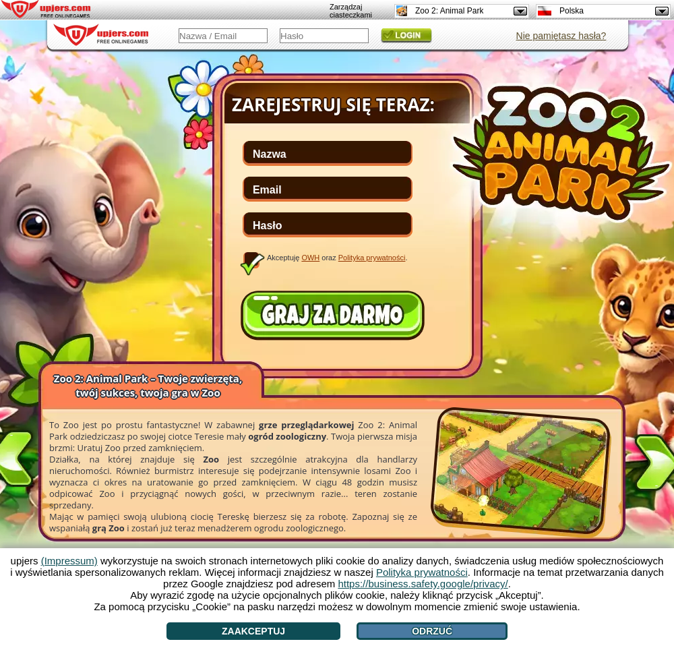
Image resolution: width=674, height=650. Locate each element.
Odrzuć (432, 631)
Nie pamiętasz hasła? (561, 35)
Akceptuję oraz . (337, 258)
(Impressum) (69, 560)
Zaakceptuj (253, 631)
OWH (310, 258)
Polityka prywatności (372, 258)
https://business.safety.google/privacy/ (423, 583)
